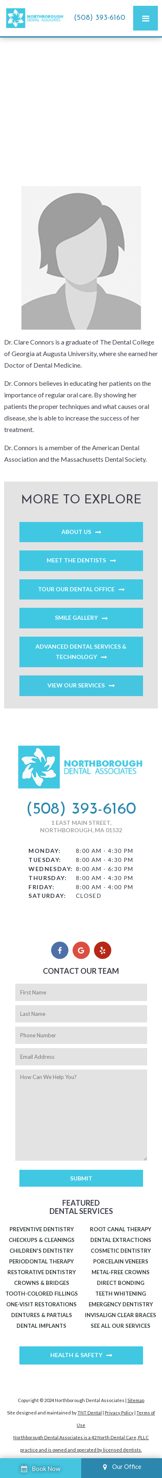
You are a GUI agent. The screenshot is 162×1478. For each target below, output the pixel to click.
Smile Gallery (76, 617)
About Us (76, 531)
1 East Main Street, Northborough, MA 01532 (81, 826)
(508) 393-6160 (99, 18)
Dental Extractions (120, 1240)
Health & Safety (76, 1354)
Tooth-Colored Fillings (41, 1293)
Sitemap (135, 1400)
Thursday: (47, 877)
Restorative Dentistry (41, 1272)
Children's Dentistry (41, 1250)
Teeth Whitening (120, 1293)
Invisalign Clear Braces (120, 1315)
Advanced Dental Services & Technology (81, 651)
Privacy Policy (119, 1412)
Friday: (41, 886)
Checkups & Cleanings (42, 1240)
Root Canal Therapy (120, 1229)
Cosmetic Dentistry (121, 1250)
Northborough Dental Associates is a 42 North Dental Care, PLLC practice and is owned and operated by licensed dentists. (81, 1443)
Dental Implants (41, 1325)
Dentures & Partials (41, 1315)
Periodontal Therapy (41, 1261)
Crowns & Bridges (41, 1283)
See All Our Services (120, 1325)
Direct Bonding (120, 1283)
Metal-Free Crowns (121, 1272)
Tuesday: (44, 859)
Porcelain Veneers (120, 1261)
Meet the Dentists (76, 560)
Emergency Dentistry (121, 1304)
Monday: (44, 850)
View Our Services (76, 685)
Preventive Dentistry (41, 1229)
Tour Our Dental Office (76, 589)
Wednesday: (50, 868)
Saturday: (47, 895)
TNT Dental (89, 1412)
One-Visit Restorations (41, 1304)
